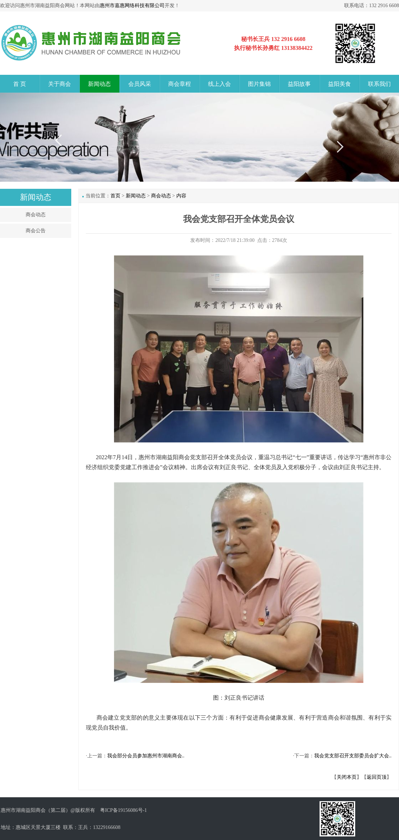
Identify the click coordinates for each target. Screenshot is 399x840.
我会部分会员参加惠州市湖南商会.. (146, 755)
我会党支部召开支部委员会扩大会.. (353, 755)
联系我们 (379, 84)
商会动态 (36, 214)
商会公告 (36, 230)
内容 (181, 195)
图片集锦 (259, 84)
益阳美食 (339, 84)
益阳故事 (299, 84)
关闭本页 (347, 777)
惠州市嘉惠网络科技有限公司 (132, 5)
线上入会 (219, 84)
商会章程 (179, 84)
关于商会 (59, 84)
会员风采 (139, 84)
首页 (115, 195)
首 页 (19, 84)
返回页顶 (377, 777)
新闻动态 (99, 84)
